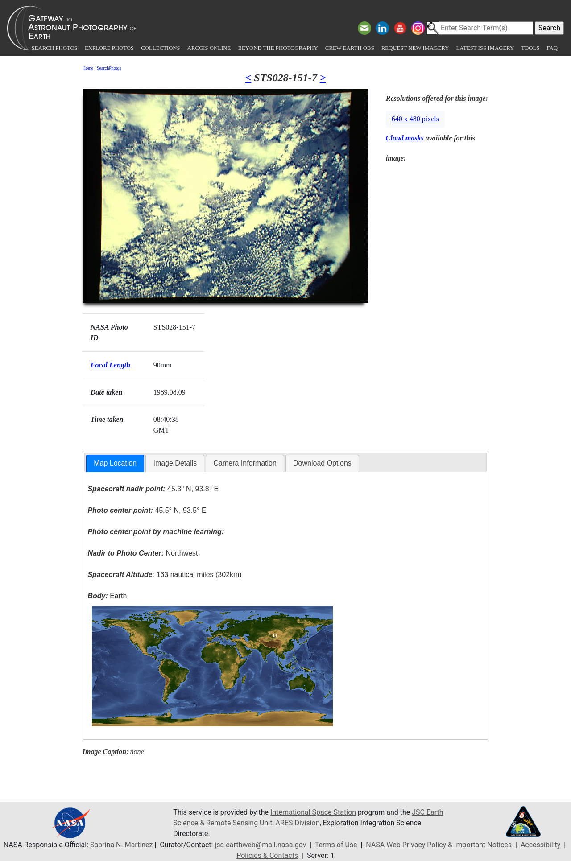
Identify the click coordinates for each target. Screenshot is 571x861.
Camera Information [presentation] (244, 463)
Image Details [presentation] (175, 463)
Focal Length (110, 365)
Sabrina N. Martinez (121, 844)
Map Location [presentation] (115, 463)
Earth (107, 596)
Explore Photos (109, 48)
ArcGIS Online (209, 48)
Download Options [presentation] (322, 463)
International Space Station (313, 812)
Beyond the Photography (278, 48)
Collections (160, 48)
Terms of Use (336, 844)
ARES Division (298, 823)
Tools (530, 48)
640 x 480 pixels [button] (415, 119)
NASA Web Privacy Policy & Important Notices (439, 844)
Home (88, 68)
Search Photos (55, 48)
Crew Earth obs (349, 48)
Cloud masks (405, 138)
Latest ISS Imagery (485, 48)
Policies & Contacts (267, 855)
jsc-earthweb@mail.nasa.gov (260, 844)
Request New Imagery (415, 48)
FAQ (552, 48)
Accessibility (541, 844)
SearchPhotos (109, 68)
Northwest (142, 553)
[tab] (115, 463)
